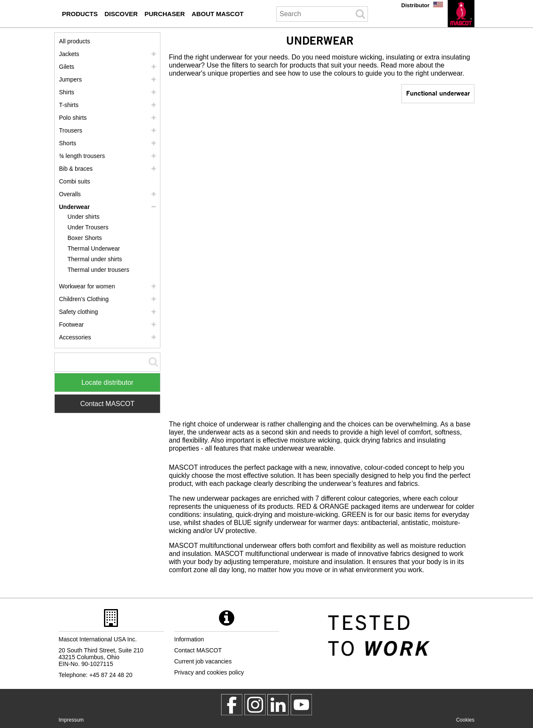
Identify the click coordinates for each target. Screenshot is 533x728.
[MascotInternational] (301, 704)
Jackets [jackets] (69, 54)
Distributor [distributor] (415, 5)
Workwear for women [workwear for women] (87, 286)
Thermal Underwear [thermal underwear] (93, 248)
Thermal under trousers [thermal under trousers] (98, 269)
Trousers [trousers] (70, 130)
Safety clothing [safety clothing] (78, 311)
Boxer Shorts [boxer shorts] (84, 237)
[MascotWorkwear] (231, 704)
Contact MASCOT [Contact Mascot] (107, 403)
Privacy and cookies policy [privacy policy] (209, 672)
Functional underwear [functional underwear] (438, 92)
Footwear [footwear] (71, 324)
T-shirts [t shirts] (69, 105)
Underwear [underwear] (74, 206)
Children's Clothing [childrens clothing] (84, 299)
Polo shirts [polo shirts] (73, 117)
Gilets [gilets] (66, 66)
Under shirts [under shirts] (83, 216)
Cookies (465, 720)
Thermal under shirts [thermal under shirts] (94, 259)
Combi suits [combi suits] (74, 181)
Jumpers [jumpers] (70, 79)
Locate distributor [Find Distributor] (107, 382)
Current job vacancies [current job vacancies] (203, 661)
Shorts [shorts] (67, 143)
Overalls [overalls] (70, 194)
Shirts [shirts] (66, 92)
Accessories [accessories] (75, 337)
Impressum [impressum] (71, 720)
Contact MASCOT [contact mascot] (198, 650)
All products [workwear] (74, 41)
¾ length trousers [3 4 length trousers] (82, 155)
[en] (461, 13)
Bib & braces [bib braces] (76, 168)
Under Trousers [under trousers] (87, 227)
